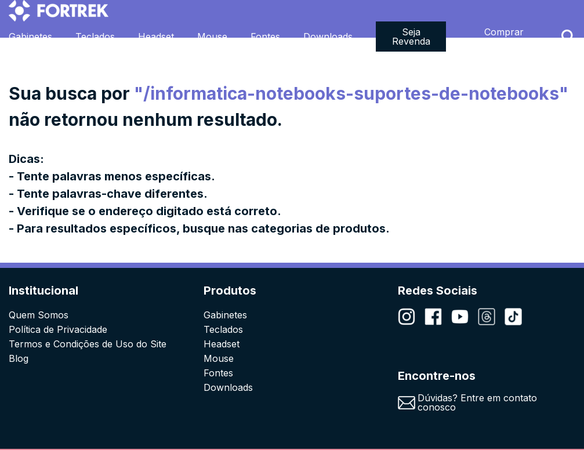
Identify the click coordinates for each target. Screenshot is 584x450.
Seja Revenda (411, 36)
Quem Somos (38, 315)
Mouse (212, 36)
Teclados (95, 36)
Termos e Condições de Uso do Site (87, 344)
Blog (18, 358)
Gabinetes (30, 36)
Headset (156, 36)
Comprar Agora (504, 36)
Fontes (265, 36)
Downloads (328, 36)
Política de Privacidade (58, 329)
